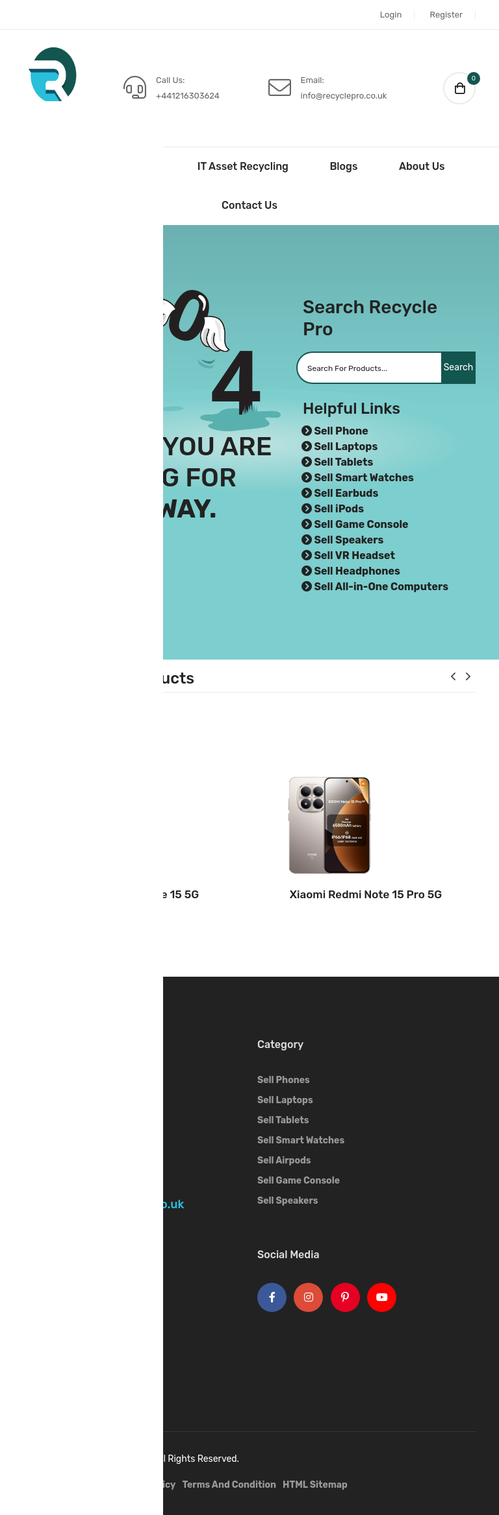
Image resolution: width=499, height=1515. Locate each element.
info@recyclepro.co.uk (344, 96)
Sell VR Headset (354, 555)
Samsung (44, 1311)
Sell (139, 166)
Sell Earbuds (346, 493)
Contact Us (249, 205)
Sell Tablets (343, 462)
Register (446, 14)
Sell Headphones (357, 571)
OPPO (36, 1371)
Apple (36, 1290)
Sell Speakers (348, 540)
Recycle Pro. (127, 1458)
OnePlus (41, 1331)
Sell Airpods (284, 1160)
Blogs (343, 166)
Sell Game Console (361, 524)
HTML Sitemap (315, 1484)
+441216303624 (188, 96)
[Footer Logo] (59, 1063)
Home (68, 166)
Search (446, 367)
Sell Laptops (345, 446)
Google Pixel (51, 1351)
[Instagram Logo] (308, 1297)
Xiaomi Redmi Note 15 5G (133, 894)
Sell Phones (283, 1080)
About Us (422, 166)
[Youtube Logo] (381, 1297)
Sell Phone (341, 431)
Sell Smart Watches (363, 477)
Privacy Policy (143, 1484)
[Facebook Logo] (272, 1297)
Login (391, 14)
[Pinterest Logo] (345, 1297)
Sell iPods (339, 509)
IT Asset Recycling (243, 166)
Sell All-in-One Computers (381, 586)
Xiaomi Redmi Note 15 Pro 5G (366, 894)
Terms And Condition (229, 1484)
